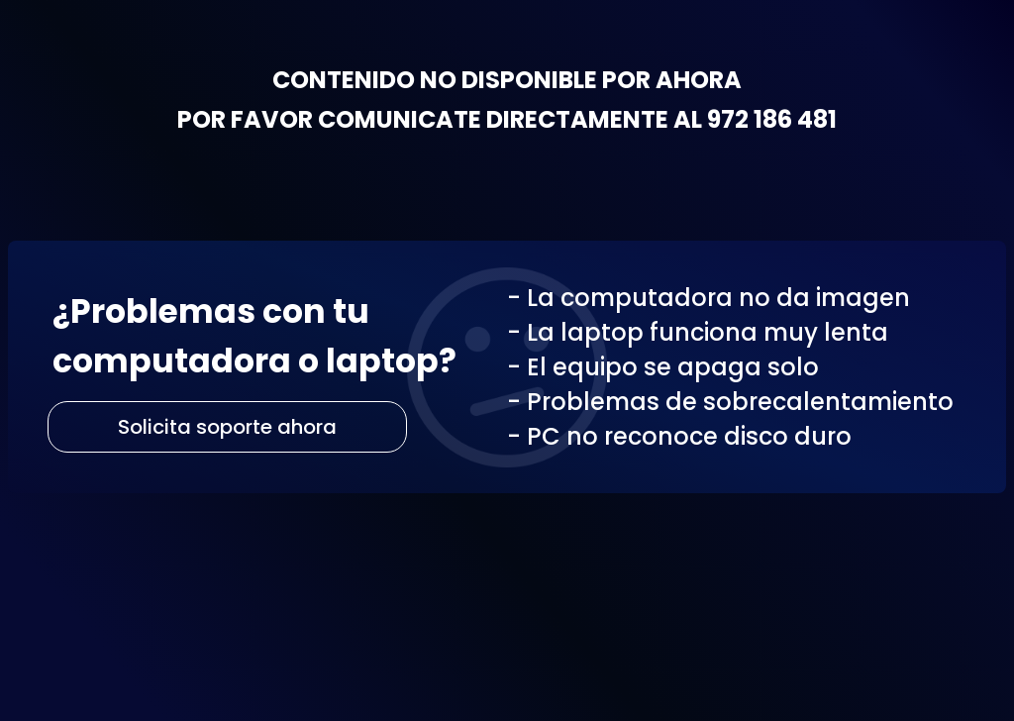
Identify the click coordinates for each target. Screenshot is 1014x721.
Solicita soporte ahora (227, 427)
